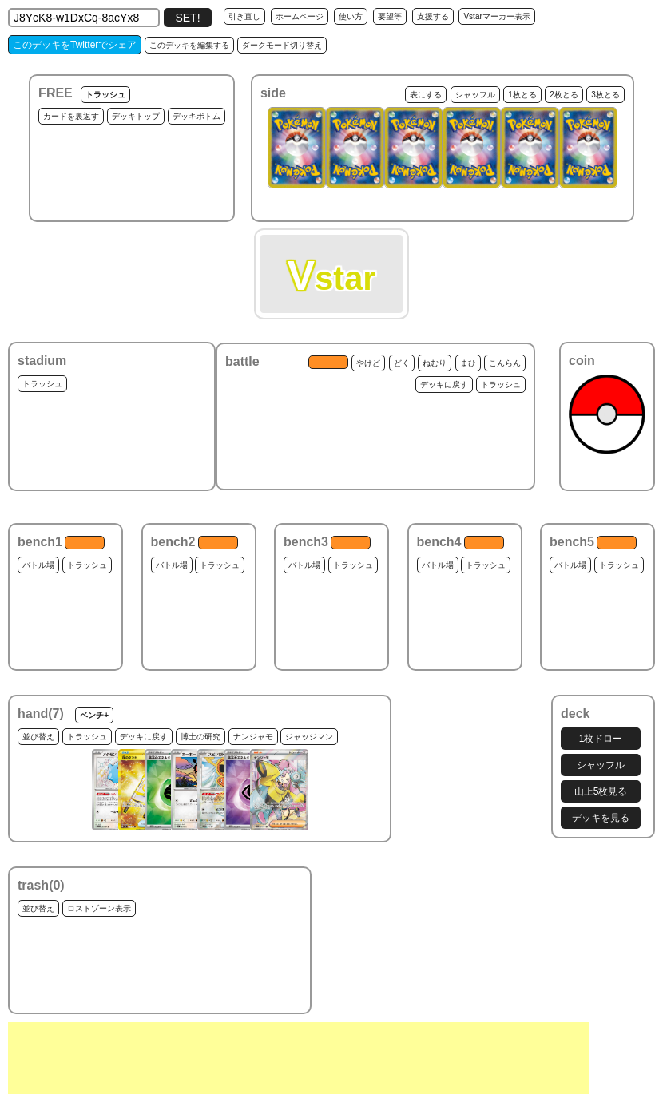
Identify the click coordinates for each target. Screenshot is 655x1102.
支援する (433, 16)
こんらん (505, 363)
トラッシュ (105, 94)
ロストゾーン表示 (99, 908)
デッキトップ (136, 116)
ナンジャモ (253, 736)
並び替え (38, 736)
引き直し (244, 16)
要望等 (390, 16)
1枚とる (522, 94)
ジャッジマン (309, 736)
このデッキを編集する (189, 45)
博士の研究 (200, 736)
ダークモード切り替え (282, 45)
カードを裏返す (71, 116)
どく (402, 363)
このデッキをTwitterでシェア (75, 44)
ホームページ (300, 16)
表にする (426, 94)
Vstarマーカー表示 (496, 16)
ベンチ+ (94, 715)
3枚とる (605, 94)
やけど (368, 363)
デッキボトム (196, 116)
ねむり (435, 363)
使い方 (351, 16)
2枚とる (564, 94)
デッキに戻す (444, 384)
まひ (468, 363)
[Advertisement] (299, 1058)
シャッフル (475, 94)
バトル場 (38, 565)
